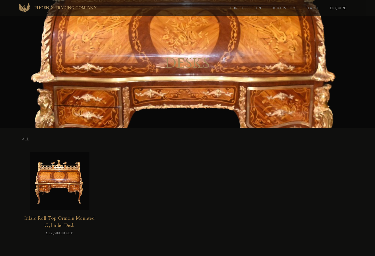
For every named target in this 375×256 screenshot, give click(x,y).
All (25, 139)
